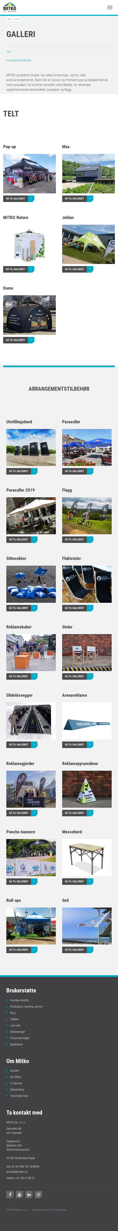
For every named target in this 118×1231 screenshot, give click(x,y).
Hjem (10, 19)
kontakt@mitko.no (16, 1171)
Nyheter (12, 1070)
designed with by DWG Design (49, 1210)
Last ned (13, 1025)
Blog (10, 1013)
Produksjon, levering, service (24, 1006)
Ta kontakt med (17, 1096)
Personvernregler (17, 1038)
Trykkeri (12, 1019)
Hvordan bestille (17, 1000)
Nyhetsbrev (14, 1044)
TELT (9, 51)
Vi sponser (14, 1083)
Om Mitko (13, 1077)
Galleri (17, 19)
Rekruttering (15, 1089)
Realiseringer (15, 1031)
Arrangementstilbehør (18, 60)
